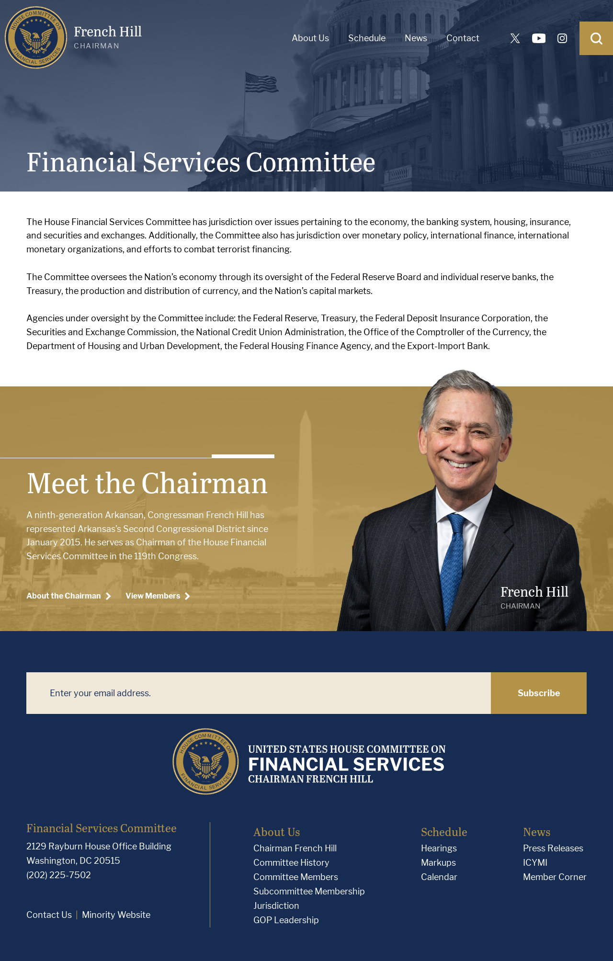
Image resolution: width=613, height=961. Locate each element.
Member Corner (555, 877)
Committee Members (295, 877)
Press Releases (553, 848)
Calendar (439, 877)
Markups (438, 863)
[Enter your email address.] (258, 693)
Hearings (439, 848)
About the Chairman (68, 596)
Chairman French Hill (295, 848)
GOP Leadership (286, 920)
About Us (310, 38)
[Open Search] (596, 38)
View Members (157, 596)
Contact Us (49, 915)
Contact (462, 38)
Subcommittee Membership (309, 891)
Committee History (291, 863)
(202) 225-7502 (58, 875)
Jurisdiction (276, 906)
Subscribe (539, 693)
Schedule (367, 38)
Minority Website (116, 915)
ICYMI (535, 863)
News (416, 38)
